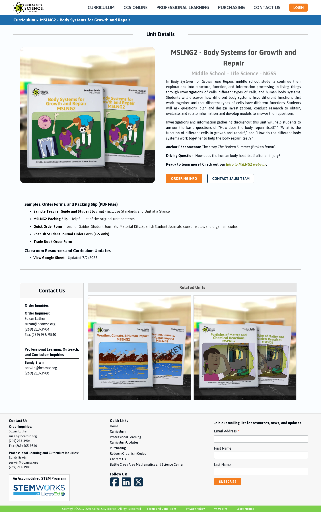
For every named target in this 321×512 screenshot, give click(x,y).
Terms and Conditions (161, 508)
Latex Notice (245, 508)
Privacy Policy (195, 508)
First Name (222, 448)
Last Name (222, 465)
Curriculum (24, 19)
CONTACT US (266, 7)
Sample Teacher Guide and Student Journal (102, 211)
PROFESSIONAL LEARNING (182, 7)
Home (114, 426)
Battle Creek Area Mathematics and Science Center (146, 464)
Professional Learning (125, 437)
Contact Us (118, 459)
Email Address (227, 432)
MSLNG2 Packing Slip (84, 219)
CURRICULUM (101, 7)
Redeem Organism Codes (128, 453)
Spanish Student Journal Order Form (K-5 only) (71, 234)
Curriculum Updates (124, 442)
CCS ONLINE (135, 7)
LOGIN (298, 8)
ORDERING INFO (184, 179)
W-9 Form (220, 508)
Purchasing (118, 448)
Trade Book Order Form (52, 242)
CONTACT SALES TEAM (230, 179)
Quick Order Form (135, 226)
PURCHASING (231, 7)
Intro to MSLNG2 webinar (246, 164)
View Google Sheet (49, 258)
